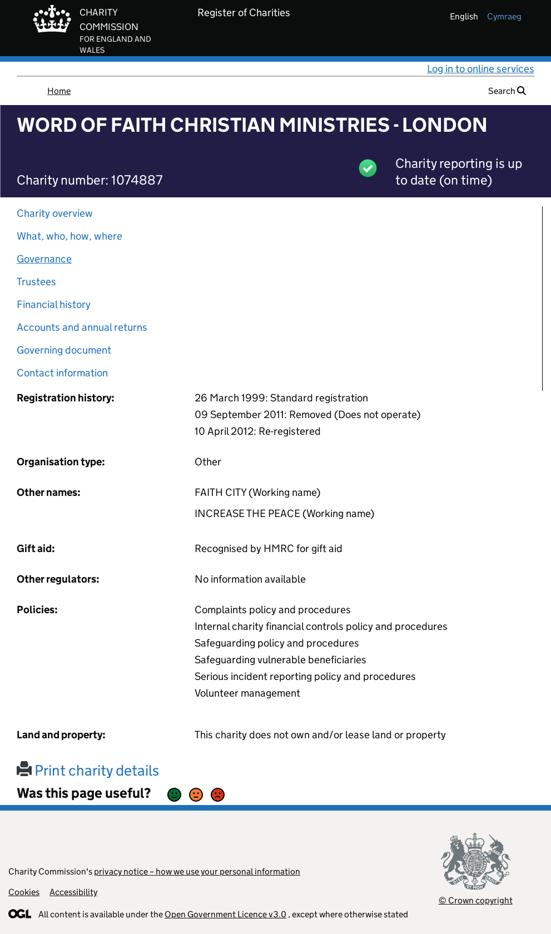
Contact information (62, 372)
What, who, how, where (69, 236)
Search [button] (507, 91)
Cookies (23, 892)
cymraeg (504, 16)
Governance (44, 258)
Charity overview (55, 213)
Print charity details (88, 770)
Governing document (64, 350)
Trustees (36, 281)
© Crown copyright (476, 900)
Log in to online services (480, 68)
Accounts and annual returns (82, 327)
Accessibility (73, 892)
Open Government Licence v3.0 (225, 914)
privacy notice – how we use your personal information (197, 871)
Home (59, 91)
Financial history (54, 304)
